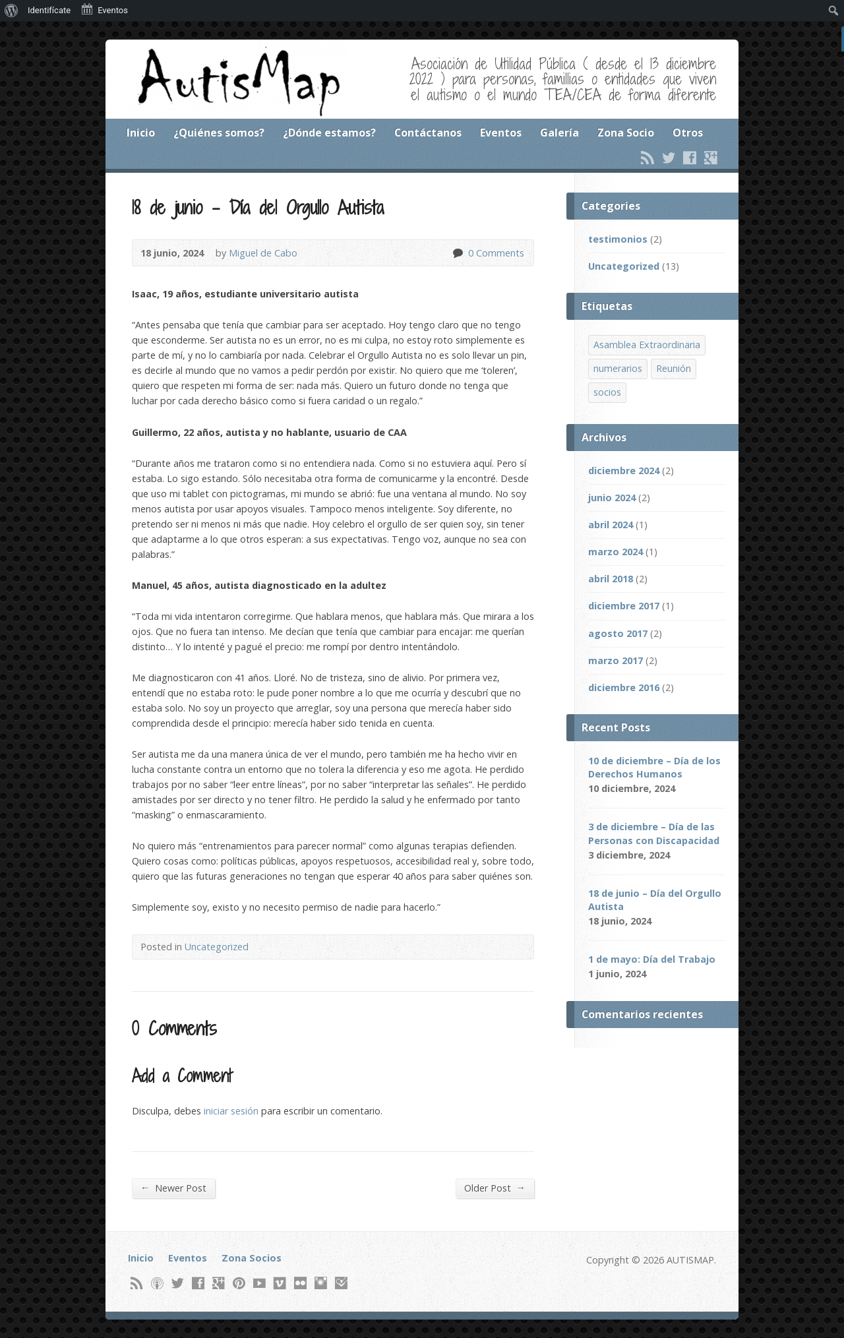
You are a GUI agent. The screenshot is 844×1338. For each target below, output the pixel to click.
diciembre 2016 (623, 687)
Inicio (141, 132)
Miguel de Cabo (263, 253)
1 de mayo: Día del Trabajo (651, 959)
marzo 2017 (615, 660)
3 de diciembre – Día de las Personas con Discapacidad (653, 833)
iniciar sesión (231, 1111)
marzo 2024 (615, 551)
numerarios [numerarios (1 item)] (617, 368)
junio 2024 (612, 497)
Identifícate (49, 10)
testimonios (618, 239)
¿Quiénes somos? (218, 132)
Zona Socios (252, 1258)
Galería (559, 132)
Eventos (501, 132)
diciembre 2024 (623, 470)
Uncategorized (217, 946)
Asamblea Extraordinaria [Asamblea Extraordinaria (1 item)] (646, 344)
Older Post (495, 1187)
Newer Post (173, 1187)
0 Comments (457, 252)
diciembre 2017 (623, 605)
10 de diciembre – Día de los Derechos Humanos (654, 767)
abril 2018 (610, 578)
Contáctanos (428, 132)
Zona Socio (625, 132)
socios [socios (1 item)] (607, 392)
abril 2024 (610, 524)
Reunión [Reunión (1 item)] (673, 368)
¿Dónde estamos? (329, 132)
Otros (688, 132)
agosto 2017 (618, 633)
